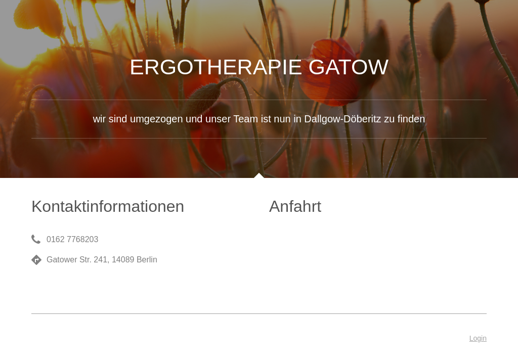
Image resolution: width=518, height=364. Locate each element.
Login (478, 338)
